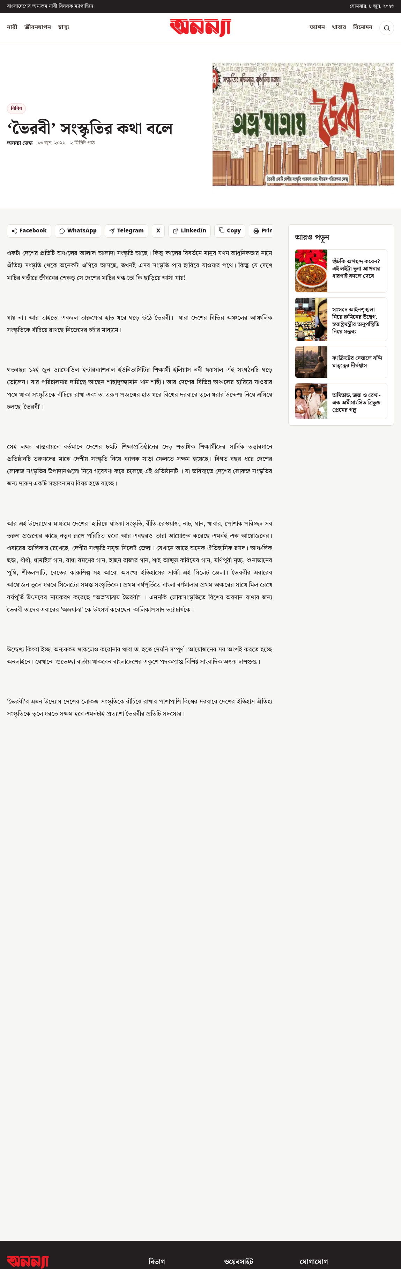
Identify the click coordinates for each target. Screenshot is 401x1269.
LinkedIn (189, 231)
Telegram (126, 231)
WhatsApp (78, 231)
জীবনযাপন (37, 27)
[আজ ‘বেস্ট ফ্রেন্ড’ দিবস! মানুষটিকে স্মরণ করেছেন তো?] (200, 928)
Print (264, 231)
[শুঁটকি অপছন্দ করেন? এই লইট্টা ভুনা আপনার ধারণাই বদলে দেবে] (341, 271)
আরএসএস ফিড (242, 1169)
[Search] (386, 28)
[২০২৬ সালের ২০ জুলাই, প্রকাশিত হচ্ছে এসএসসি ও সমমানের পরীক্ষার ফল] (69, 928)
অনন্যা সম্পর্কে (240, 1094)
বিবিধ (16, 108)
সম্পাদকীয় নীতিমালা (247, 1119)
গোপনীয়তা (236, 1157)
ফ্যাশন (317, 27)
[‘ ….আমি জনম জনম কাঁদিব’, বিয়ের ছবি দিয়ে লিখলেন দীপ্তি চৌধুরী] (332, 928)
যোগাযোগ (235, 1107)
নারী (12, 27)
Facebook (29, 231)
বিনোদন (362, 27)
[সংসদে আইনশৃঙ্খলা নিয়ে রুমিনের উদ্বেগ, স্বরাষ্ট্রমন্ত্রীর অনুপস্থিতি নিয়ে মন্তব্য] (341, 319)
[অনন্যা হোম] (200, 28)
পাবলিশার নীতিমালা (246, 1144)
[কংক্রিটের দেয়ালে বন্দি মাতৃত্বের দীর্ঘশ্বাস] (341, 362)
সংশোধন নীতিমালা (245, 1132)
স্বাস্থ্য (63, 27)
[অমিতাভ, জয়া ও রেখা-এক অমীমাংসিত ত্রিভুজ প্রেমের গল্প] (341, 401)
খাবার (339, 27)
